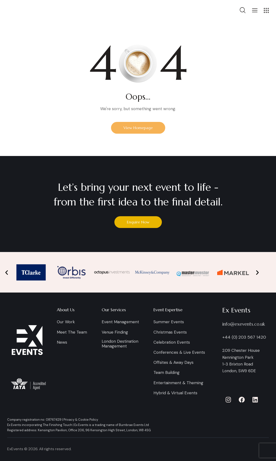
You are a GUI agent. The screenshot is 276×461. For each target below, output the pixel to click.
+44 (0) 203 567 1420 (244, 337)
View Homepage (138, 127)
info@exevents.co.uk (243, 324)
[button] (255, 10)
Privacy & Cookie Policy (81, 420)
